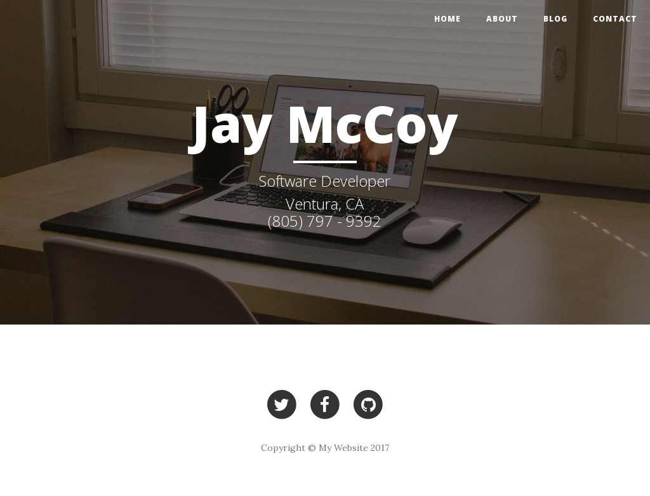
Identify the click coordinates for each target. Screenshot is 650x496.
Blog (555, 18)
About (502, 18)
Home (447, 18)
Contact (615, 18)
